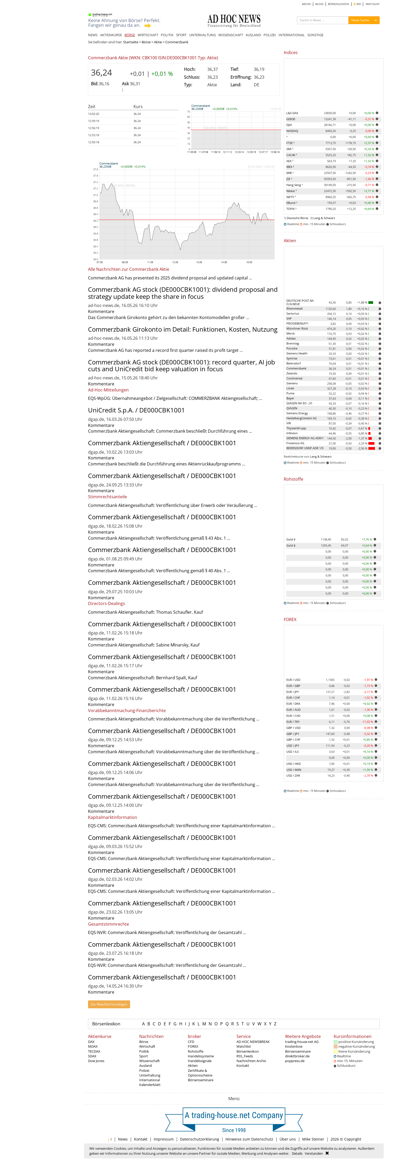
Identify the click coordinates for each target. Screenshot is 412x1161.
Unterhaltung (149, 1075)
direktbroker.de (297, 1056)
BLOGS (319, 4)
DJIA (289, 125)
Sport (143, 1056)
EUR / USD (293, 680)
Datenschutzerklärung (199, 1139)
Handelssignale (200, 1060)
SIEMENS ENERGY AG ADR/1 (305, 438)
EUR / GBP (293, 686)
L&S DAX (292, 113)
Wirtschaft (147, 1046)
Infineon (292, 433)
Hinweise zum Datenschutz (249, 1139)
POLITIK (167, 35)
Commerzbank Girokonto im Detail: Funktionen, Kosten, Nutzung (182, 329)
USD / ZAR (293, 775)
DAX (91, 1041)
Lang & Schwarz (324, 218)
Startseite (130, 42)
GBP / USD (293, 728)
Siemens (292, 383)
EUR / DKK (293, 704)
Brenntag (292, 343)
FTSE (290, 143)
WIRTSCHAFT (148, 35)
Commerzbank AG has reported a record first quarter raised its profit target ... (165, 350)
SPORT (181, 35)
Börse (146, 42)
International (149, 1080)
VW (288, 423)
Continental (294, 378)
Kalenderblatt (150, 1084)
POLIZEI (270, 35)
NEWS (92, 35)
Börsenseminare (200, 1080)
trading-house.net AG (301, 1041)
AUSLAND (253, 35)
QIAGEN (291, 408)
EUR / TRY (293, 722)
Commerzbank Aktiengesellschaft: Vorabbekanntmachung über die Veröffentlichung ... (173, 719)
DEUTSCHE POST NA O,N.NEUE (300, 302)
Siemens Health (296, 353)
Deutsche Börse (297, 218)
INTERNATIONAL (292, 35)
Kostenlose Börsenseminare (298, 1048)
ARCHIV (306, 4)
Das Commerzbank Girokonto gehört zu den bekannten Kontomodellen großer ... (168, 317)
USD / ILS (292, 752)
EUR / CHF (293, 697)
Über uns (288, 1139)
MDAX (93, 1046)
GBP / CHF (293, 739)
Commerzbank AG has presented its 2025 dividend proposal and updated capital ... (170, 278)
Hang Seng (294, 185)
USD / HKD (293, 764)
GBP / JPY (292, 734)
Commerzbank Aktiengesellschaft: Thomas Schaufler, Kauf (145, 612)
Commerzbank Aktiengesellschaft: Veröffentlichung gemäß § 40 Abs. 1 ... (159, 571)
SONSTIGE (315, 35)
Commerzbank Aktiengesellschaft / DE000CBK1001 (162, 442)
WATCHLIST (373, 4)
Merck (290, 333)
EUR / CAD (293, 716)
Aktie (158, 42)
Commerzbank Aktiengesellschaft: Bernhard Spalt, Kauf (142, 678)
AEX (289, 161)
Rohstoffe (195, 1051)
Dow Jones (96, 1060)
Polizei (144, 1070)
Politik (144, 1051)
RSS (357, 4)
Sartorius (292, 313)
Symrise (291, 358)
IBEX (290, 167)
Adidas (291, 338)
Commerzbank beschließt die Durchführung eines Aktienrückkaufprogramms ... (166, 464)
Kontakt (242, 1065)
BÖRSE (130, 35)
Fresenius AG (295, 443)
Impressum (164, 1139)
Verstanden (314, 1153)
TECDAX (94, 1051)
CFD (191, 1041)
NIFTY (291, 197)
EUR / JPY (292, 692)
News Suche (360, 20)
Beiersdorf (293, 363)
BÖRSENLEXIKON (338, 4)
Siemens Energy (297, 413)
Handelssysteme (201, 1056)
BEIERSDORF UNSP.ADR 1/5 (304, 448)
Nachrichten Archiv (251, 1060)
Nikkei (291, 191)
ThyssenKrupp (296, 428)
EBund (291, 203)
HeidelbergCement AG (301, 418)
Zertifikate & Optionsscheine (200, 1073)
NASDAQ (292, 131)
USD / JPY (292, 746)
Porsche (291, 348)
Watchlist (243, 1046)
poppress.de (295, 1060)
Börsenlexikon (106, 1024)
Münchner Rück (297, 328)
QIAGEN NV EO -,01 (299, 403)
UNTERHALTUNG (202, 35)
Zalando (291, 373)
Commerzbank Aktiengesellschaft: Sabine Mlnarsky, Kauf (143, 645)
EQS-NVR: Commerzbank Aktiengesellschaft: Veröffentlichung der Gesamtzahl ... (167, 932)
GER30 (290, 119)
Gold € (290, 539)
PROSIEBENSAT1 (297, 323)
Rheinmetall (294, 308)
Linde (290, 388)
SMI (289, 149)
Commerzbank (296, 368)
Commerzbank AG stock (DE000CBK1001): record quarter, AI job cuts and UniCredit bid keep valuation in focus (181, 365)
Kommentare (101, 311)
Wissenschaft (149, 1060)
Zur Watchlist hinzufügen (109, 1004)
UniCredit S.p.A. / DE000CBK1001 (136, 410)
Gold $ (290, 545)
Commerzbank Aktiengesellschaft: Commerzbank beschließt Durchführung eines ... (170, 431)
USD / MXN (293, 770)
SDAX (92, 1056)
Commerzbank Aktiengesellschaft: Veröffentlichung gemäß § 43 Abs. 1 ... (159, 538)
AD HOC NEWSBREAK (253, 1041)
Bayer (290, 398)
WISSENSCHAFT (230, 35)
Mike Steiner (313, 1139)
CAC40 (291, 155)
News (123, 1139)
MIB (289, 173)
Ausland (145, 1065)
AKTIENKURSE (111, 35)
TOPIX (291, 209)
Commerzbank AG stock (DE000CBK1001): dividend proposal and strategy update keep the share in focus (183, 292)
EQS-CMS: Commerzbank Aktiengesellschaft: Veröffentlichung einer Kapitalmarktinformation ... (181, 826)
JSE (289, 179)
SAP (289, 318)
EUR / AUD (293, 710)
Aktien (193, 1065)
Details (297, 1153)
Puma (290, 393)
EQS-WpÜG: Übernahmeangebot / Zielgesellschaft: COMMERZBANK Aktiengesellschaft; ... (175, 398)
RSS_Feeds (244, 1056)
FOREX (193, 1046)
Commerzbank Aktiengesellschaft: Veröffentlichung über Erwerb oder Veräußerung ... (172, 505)
